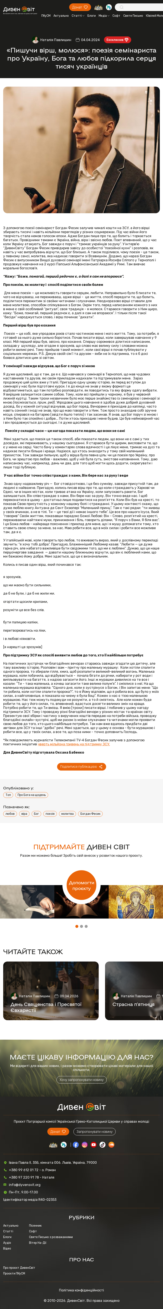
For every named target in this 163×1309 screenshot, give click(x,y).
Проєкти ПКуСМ (14, 1273)
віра (24, 814)
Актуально (61, 16)
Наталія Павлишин (55, 40)
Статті (78, 16)
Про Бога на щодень (32, 795)
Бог (36, 814)
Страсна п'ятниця (133, 1004)
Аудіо (7, 1243)
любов (10, 814)
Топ (8, 795)
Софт (116, 16)
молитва (67, 814)
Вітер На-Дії (37, 1243)
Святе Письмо (133, 16)
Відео (7, 1248)
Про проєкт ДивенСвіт (19, 1268)
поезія (50, 814)
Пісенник (35, 1225)
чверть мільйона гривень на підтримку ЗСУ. (74, 744)
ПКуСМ (46, 16)
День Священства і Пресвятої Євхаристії (46, 1007)
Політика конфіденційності (81, 1290)
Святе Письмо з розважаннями (51, 1237)
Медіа (104, 16)
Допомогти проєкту (81, 885)
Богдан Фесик (90, 814)
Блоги (91, 16)
